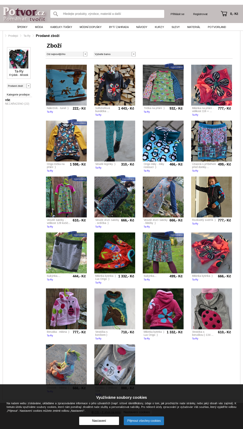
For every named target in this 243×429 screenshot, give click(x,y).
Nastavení (99, 420)
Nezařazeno (17, 103)
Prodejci (13, 35)
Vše (7, 100)
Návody (141, 27)
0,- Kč (234, 13)
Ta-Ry (27, 35)
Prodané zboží (47, 36)
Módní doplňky (91, 27)
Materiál (193, 27)
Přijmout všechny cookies (144, 420)
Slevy (176, 27)
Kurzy (159, 27)
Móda (39, 27)
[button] (133, 54)
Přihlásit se (177, 14)
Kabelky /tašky (61, 27)
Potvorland (217, 27)
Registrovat (200, 14)
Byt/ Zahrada (119, 27)
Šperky (22, 27)
